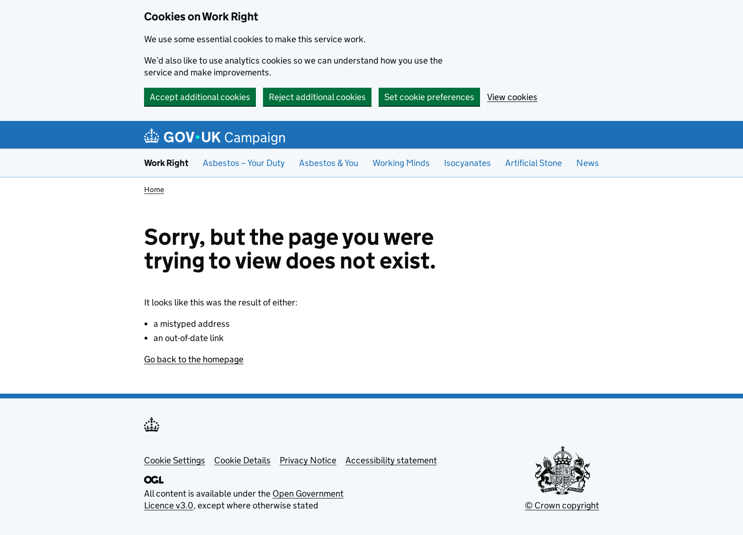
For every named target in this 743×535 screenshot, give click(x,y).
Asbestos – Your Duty (244, 162)
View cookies (512, 96)
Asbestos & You (328, 162)
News (587, 162)
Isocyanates (467, 162)
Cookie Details (242, 460)
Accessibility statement (391, 460)
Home (154, 189)
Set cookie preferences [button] (429, 97)
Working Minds (401, 162)
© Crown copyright (562, 505)
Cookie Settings (174, 460)
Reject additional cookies (317, 97)
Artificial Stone (533, 162)
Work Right (166, 162)
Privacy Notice (308, 460)
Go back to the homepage (194, 359)
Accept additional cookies (200, 97)
